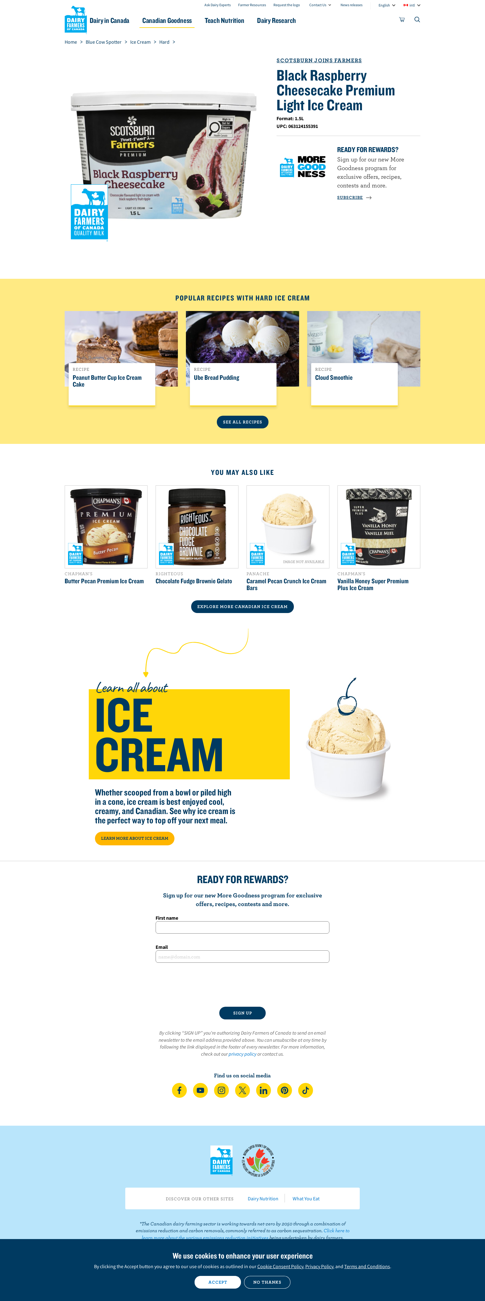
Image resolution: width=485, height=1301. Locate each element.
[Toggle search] (417, 21)
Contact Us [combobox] (317, 4)
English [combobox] (384, 5)
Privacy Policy (319, 1266)
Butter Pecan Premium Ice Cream (104, 580)
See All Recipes (242, 421)
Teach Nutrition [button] (245, 20)
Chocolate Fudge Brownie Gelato (194, 580)
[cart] (402, 21)
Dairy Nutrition (263, 1198)
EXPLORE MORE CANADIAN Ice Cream (242, 606)
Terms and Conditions (367, 1266)
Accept (217, 1282)
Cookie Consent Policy (280, 1266)
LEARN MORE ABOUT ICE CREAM (134, 838)
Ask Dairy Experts (217, 4)
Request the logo (286, 4)
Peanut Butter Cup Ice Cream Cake (107, 381)
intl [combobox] (412, 5)
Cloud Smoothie (334, 377)
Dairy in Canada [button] (123, 20)
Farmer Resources (252, 4)
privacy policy (242, 1054)
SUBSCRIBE (354, 197)
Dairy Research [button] (300, 20)
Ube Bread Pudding (216, 377)
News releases (352, 4)
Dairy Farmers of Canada (76, 19)
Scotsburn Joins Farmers (319, 60)
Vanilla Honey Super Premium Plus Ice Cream (373, 584)
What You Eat (306, 1198)
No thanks (267, 1282)
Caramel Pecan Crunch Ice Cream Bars (286, 584)
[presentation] (242, 985)
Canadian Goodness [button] (184, 20)
